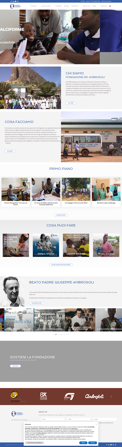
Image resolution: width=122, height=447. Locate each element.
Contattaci (86, 6)
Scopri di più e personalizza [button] (34, 442)
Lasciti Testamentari (93, 1)
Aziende (66, 6)
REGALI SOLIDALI (106, 1)
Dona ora (104, 6)
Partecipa (74, 6)
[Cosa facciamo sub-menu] (52, 6)
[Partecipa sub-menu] (80, 6)
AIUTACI (15, 366)
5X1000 (83, 1)
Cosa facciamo (46, 6)
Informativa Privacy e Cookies (19, 420)
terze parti (49, 430)
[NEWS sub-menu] (98, 6)
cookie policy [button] (74, 428)
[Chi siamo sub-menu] (38, 6)
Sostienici (58, 6)
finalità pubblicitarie (42, 433)
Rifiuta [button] (83, 442)
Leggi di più (61, 215)
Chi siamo (33, 6)
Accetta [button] (93, 442)
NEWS (94, 6)
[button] (96, 424)
